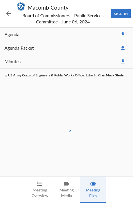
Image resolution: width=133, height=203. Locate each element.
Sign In (121, 14)
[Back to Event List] (8, 13)
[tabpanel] (66, 102)
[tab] (40, 189)
